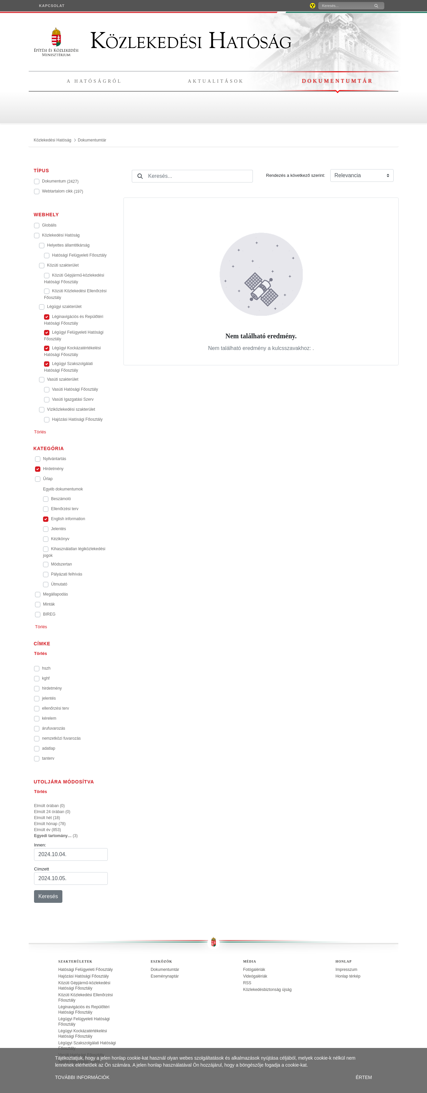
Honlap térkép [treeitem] (348, 976)
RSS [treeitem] (247, 983)
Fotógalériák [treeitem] (254, 969)
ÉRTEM (364, 1077)
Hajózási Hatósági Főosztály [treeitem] (83, 976)
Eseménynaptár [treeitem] (165, 976)
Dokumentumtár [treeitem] (165, 969)
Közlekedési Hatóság (163, 40)
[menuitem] (52, 5)
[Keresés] (343, 5)
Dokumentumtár (337, 81)
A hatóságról (94, 81)
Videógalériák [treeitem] (255, 976)
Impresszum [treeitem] (346, 969)
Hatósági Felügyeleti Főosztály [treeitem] (85, 969)
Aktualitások (216, 81)
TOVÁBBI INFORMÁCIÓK (82, 1077)
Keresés (48, 896)
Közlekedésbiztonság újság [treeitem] (267, 989)
